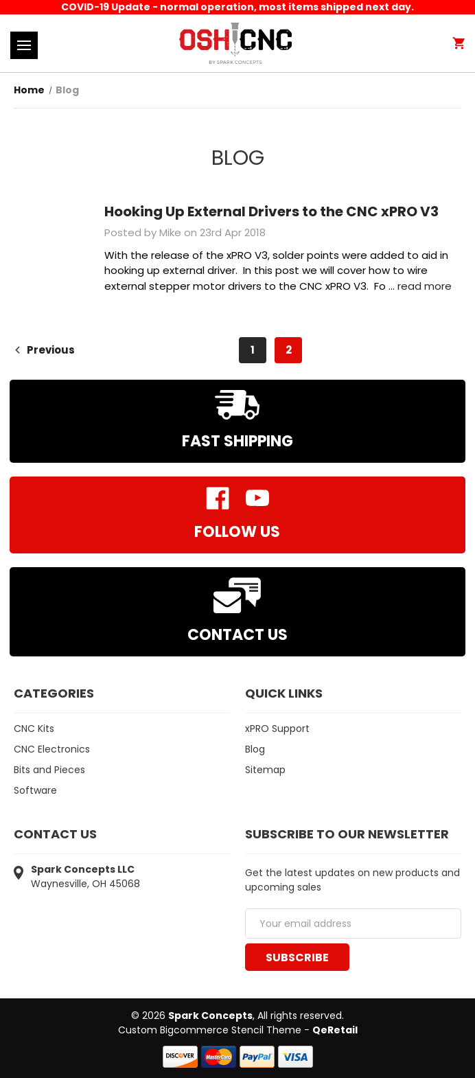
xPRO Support (277, 728)
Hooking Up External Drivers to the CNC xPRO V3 (271, 211)
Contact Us (237, 634)
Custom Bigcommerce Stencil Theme (209, 1030)
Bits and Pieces (49, 770)
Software (35, 790)
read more (424, 286)
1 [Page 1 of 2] (253, 350)
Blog (255, 749)
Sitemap (265, 770)
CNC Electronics (52, 749)
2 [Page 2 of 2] (289, 350)
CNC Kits (34, 728)
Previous (44, 350)
